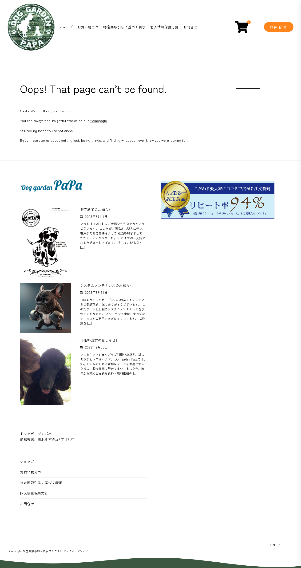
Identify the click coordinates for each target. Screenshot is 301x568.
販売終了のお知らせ (96, 209)
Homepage (98, 120)
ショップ (66, 27)
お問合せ (190, 27)
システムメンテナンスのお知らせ (106, 285)
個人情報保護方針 (164, 27)
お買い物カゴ (88, 27)
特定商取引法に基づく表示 (124, 27)
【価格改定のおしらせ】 (99, 340)
